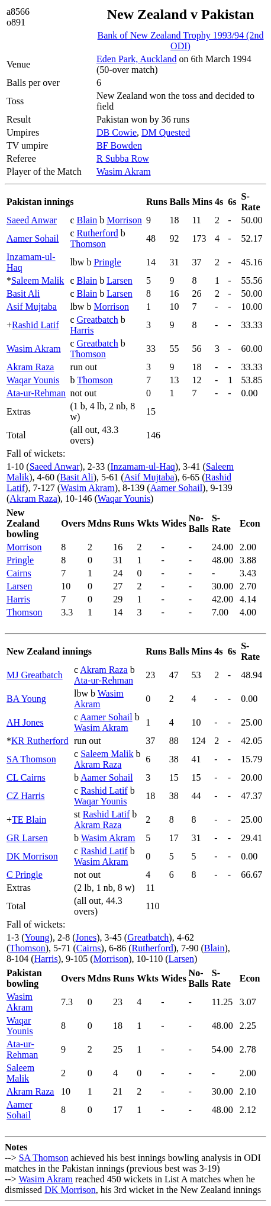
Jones (86, 937)
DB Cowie (116, 132)
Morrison (124, 220)
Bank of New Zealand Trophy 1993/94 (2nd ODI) (181, 40)
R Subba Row (122, 158)
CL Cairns (26, 777)
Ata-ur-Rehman (36, 393)
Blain (87, 220)
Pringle (107, 262)
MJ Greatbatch (35, 675)
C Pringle (25, 875)
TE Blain (29, 819)
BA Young (26, 699)
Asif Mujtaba (32, 307)
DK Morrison (32, 856)
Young (37, 937)
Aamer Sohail (33, 238)
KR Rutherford (39, 741)
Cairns (19, 573)
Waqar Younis (33, 380)
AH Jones (25, 722)
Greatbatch (97, 320)
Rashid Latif (35, 325)
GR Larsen (27, 838)
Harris (81, 330)
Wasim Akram (123, 171)
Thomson (87, 244)
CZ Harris (25, 796)
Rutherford (97, 233)
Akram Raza (30, 367)
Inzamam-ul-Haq (143, 466)
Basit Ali (23, 293)
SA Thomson (31, 759)
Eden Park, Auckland (136, 59)
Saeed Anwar (32, 220)
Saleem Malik (37, 280)
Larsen (120, 280)
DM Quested (165, 132)
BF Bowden (119, 145)
